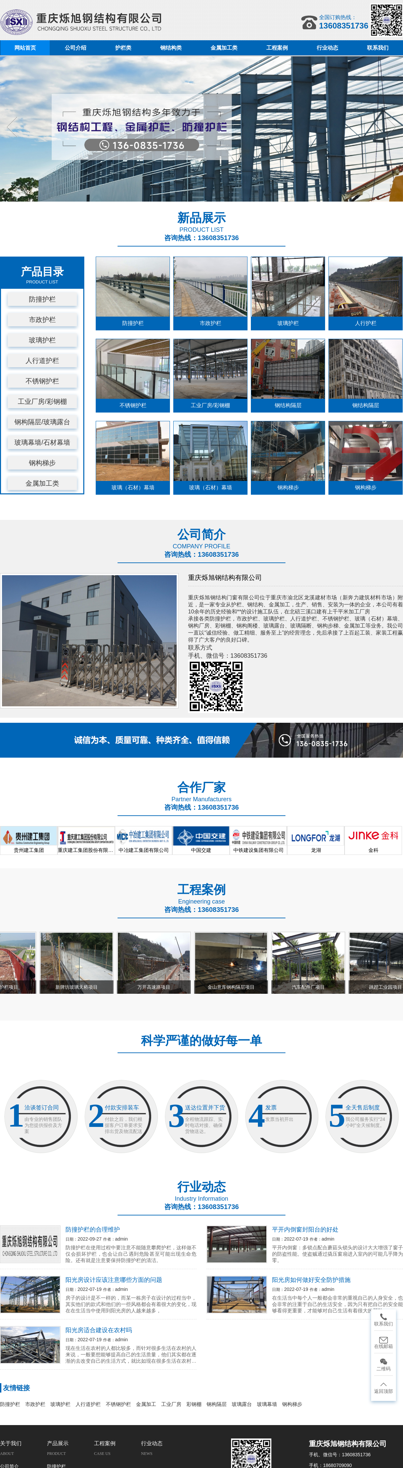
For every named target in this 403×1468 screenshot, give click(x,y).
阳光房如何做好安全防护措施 (311, 1279)
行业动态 (152, 1443)
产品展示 (58, 1443)
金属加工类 (42, 483)
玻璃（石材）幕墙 (132, 487)
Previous (13, 127)
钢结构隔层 (288, 405)
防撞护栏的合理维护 (92, 1229)
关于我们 (10, 1443)
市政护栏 (42, 319)
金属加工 (146, 1404)
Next (390, 127)
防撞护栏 (42, 299)
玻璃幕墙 (267, 1404)
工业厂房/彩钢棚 (42, 401)
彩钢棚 (194, 1404)
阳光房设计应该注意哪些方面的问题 (113, 1279)
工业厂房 (171, 1404)
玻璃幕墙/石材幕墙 (42, 442)
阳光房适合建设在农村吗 (98, 1330)
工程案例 (105, 1443)
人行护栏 (365, 323)
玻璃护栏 (42, 340)
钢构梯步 (42, 463)
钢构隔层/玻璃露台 (42, 422)
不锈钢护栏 (42, 381)
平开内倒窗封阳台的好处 (305, 1229)
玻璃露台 (242, 1404)
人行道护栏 (42, 360)
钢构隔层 (217, 1404)
